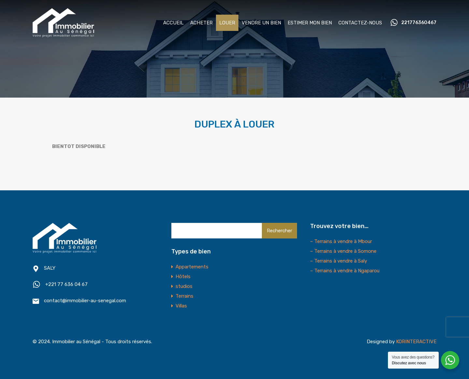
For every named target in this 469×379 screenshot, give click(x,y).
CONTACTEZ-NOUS (360, 23)
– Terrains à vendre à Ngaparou (344, 271)
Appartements (192, 267)
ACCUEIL (173, 23)
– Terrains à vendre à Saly (338, 261)
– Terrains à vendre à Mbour (341, 241)
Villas (181, 306)
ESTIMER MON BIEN (310, 23)
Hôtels (183, 276)
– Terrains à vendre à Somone (343, 251)
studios (184, 286)
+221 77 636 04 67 (66, 284)
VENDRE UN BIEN (261, 23)
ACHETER (201, 23)
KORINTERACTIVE (416, 342)
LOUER (227, 23)
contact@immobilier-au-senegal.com (85, 301)
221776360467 (418, 22)
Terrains (184, 296)
